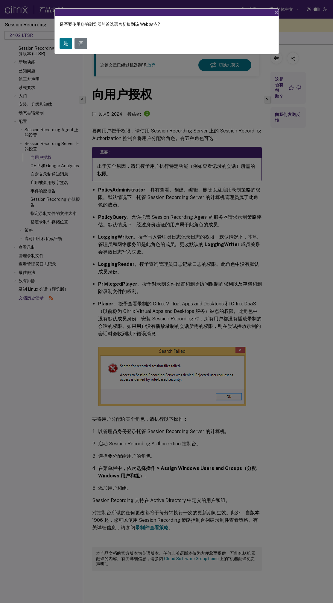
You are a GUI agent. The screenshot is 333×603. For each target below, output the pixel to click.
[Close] (276, 12)
